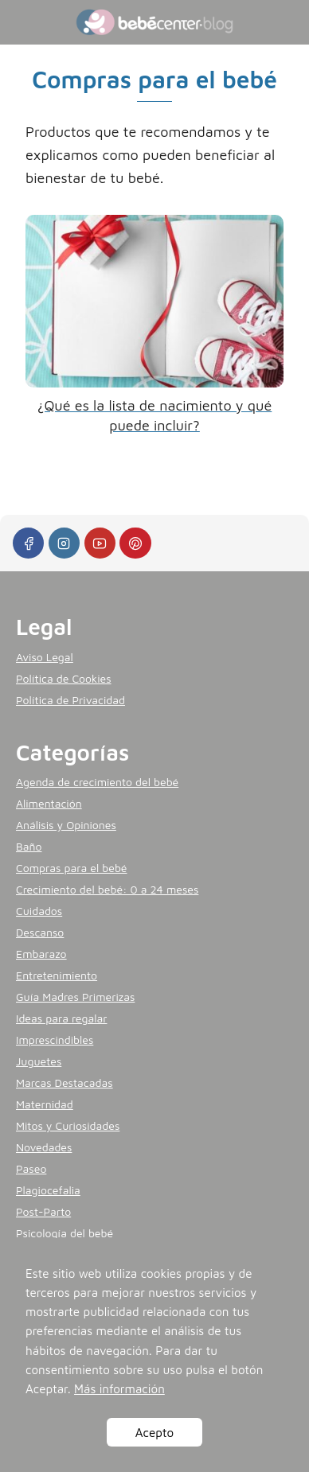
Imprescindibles (54, 1039)
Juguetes (38, 1061)
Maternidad (44, 1104)
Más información (119, 1388)
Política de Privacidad (70, 700)
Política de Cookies (63, 678)
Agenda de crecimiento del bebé (97, 782)
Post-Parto (43, 1211)
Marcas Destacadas (64, 1082)
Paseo (31, 1168)
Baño (28, 846)
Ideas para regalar (61, 1018)
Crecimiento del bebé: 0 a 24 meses (107, 889)
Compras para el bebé (71, 867)
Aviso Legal (44, 657)
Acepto (154, 1432)
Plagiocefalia (48, 1190)
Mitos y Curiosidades (67, 1125)
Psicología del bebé (64, 1233)
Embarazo (41, 953)
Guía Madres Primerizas (75, 996)
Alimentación (49, 803)
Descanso (40, 932)
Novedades (44, 1147)
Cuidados (39, 910)
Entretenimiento (56, 975)
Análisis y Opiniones (66, 824)
